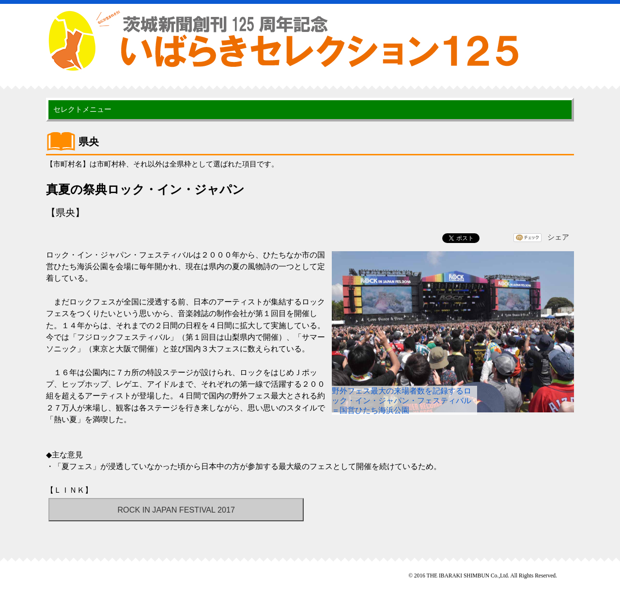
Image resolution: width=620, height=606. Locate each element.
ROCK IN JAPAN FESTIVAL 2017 (176, 509)
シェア (558, 237)
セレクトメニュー (82, 109)
